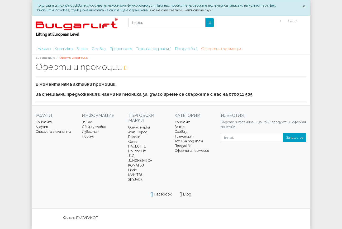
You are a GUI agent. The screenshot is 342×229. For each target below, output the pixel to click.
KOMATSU (136, 165)
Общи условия (94, 127)
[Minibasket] (303, 21)
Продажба (186, 48)
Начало (44, 48)
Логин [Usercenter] (292, 21)
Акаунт (42, 127)
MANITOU (135, 175)
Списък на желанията (53, 132)
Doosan (134, 137)
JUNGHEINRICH (140, 160)
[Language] (280, 21)
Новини (88, 136)
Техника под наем (153, 48)
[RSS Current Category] (125, 67)
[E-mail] (252, 137)
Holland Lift (137, 151)
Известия (90, 132)
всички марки (139, 127)
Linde (132, 170)
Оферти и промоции (221, 48)
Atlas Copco (137, 132)
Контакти (44, 122)
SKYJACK (135, 179)
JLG (131, 156)
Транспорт (121, 48)
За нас (82, 48)
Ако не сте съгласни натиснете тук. (180, 10)
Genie (132, 141)
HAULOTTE (137, 146)
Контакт (64, 48)
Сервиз (99, 48)
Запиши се (294, 137)
